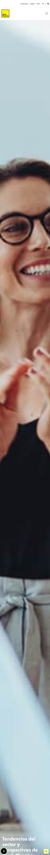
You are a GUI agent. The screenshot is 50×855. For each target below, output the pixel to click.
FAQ (38, 4)
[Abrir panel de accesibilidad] (4, 851)
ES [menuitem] (43, 4)
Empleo (32, 4)
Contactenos (24, 4)
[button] (46, 13)
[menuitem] (44, 4)
